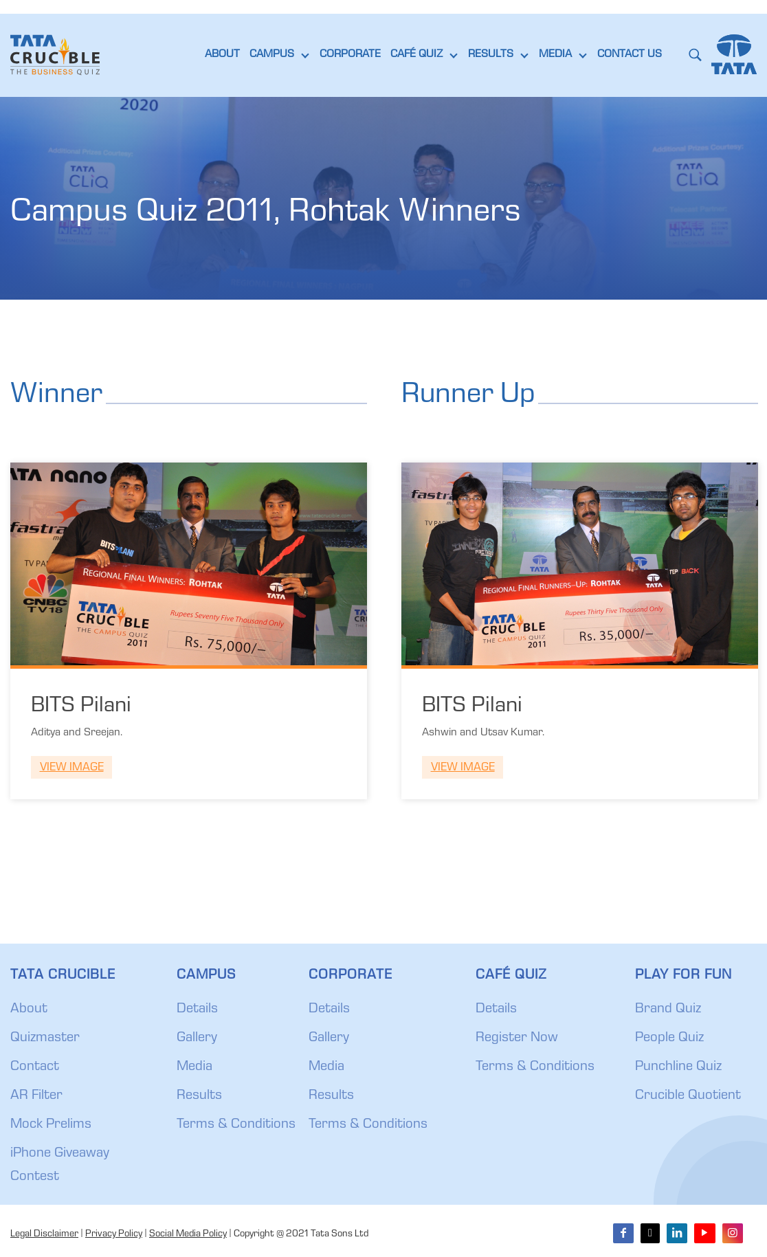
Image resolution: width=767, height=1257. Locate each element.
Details (197, 1009)
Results (199, 1096)
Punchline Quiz (678, 1067)
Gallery (197, 1038)
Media (194, 1067)
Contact (34, 1067)
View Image (72, 768)
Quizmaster (45, 1038)
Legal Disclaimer (44, 1234)
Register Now (517, 1038)
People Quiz (669, 1038)
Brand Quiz (668, 1009)
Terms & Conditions (236, 1125)
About (28, 1009)
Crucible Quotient (688, 1096)
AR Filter (36, 1096)
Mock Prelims (50, 1125)
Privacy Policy (113, 1234)
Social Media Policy (188, 1234)
